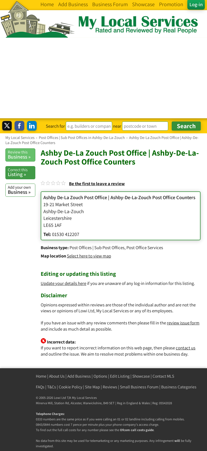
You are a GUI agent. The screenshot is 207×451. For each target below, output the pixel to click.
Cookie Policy (70, 386)
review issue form (183, 323)
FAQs (40, 386)
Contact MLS (163, 376)
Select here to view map (89, 256)
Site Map (92, 386)
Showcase (141, 376)
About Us (57, 376)
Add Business (79, 376)
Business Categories (178, 386)
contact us (185, 348)
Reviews (110, 386)
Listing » (21, 172)
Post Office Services (144, 247)
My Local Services (84, 397)
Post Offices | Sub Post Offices (97, 247)
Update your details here (63, 283)
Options (100, 376)
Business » (21, 154)
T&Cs (51, 386)
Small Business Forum (139, 386)
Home (41, 376)
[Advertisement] (103, 78)
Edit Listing (120, 376)
